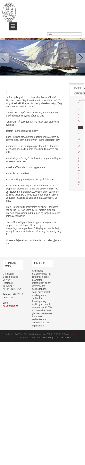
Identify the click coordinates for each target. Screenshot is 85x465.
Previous (5, 58)
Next (80, 58)
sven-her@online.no (10, 304)
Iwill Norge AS (50, 337)
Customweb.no (67, 337)
